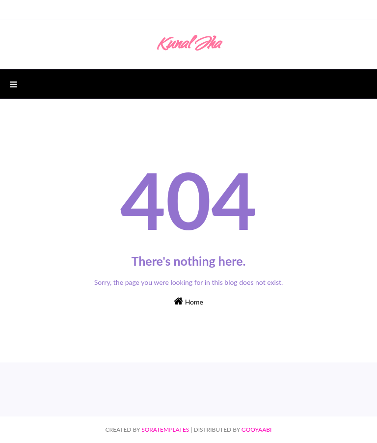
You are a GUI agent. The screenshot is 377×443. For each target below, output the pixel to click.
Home (188, 301)
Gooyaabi (257, 429)
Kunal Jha (188, 45)
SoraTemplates (165, 429)
